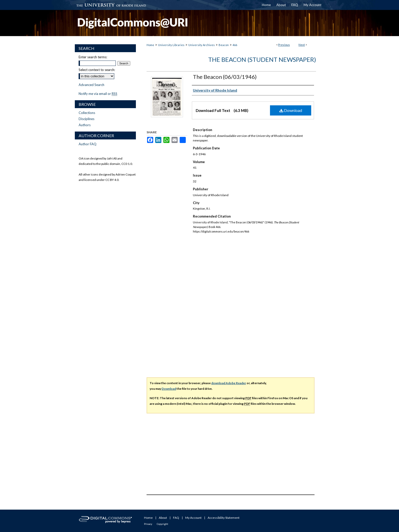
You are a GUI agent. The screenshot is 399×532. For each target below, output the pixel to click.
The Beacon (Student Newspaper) (262, 59)
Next (301, 44)
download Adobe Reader (228, 383)
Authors (85, 125)
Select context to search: (97, 70)
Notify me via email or (98, 94)
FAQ (176, 518)
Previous (284, 44)
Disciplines (86, 119)
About (163, 518)
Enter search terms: (93, 57)
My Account (193, 518)
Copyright (162, 523)
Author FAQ (87, 144)
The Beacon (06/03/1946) (225, 76)
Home (150, 45)
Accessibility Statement (223, 518)
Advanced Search (91, 85)
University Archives (201, 45)
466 (235, 45)
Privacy (148, 523)
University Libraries (171, 45)
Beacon (224, 45)
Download (290, 110)
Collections (87, 113)
